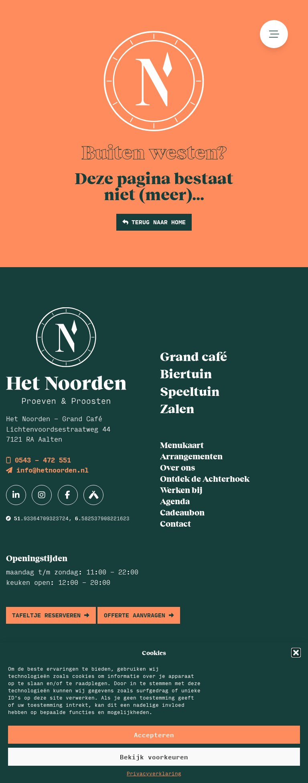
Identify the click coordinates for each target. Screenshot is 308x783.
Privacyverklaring (154, 773)
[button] (296, 653)
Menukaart (182, 444)
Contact (175, 523)
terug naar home (154, 222)
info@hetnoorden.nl (47, 470)
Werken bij (181, 489)
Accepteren (154, 735)
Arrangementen (191, 455)
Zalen (177, 408)
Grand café (193, 355)
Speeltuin (189, 390)
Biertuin (186, 373)
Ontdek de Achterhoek (204, 478)
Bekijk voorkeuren (154, 757)
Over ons (177, 467)
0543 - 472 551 (38, 459)
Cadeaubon (182, 512)
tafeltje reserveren (50, 615)
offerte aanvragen (139, 615)
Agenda (175, 500)
